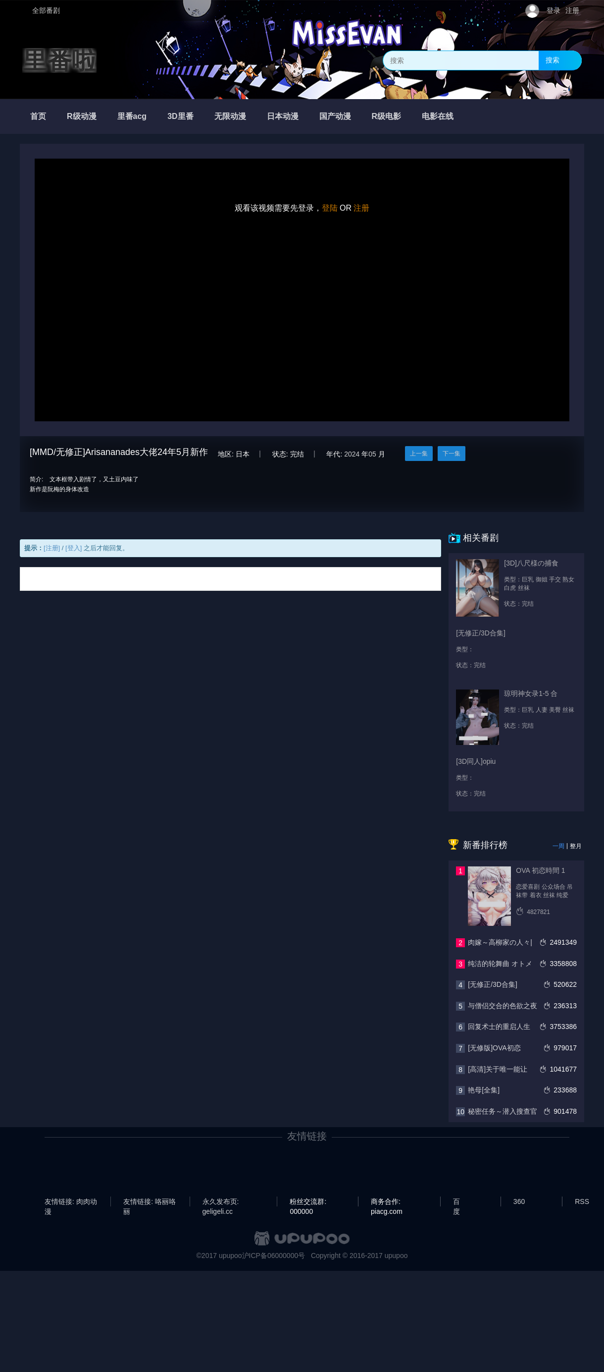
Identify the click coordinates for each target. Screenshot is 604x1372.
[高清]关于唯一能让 (497, 1069)
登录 (553, 10)
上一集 (419, 453)
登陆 (330, 208)
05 (372, 454)
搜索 (552, 60)
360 (519, 1201)
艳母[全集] (484, 1090)
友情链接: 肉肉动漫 (71, 1202)
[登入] (73, 548)
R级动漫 (82, 116)
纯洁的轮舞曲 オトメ (500, 964)
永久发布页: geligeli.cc (220, 1202)
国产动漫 (335, 116)
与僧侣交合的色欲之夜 (502, 1006)
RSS (582, 1201)
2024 (351, 454)
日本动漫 (283, 116)
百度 (456, 1202)
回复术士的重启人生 (499, 1026)
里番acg (132, 116)
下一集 (451, 453)
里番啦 (59, 60)
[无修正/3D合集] (492, 984)
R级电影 (387, 116)
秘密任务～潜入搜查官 (502, 1111)
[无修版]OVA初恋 (494, 1048)
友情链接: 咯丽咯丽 (149, 1202)
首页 (38, 116)
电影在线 (437, 116)
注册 (572, 10)
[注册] (52, 548)
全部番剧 (46, 10)
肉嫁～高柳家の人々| (500, 942)
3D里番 (180, 116)
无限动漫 (230, 116)
